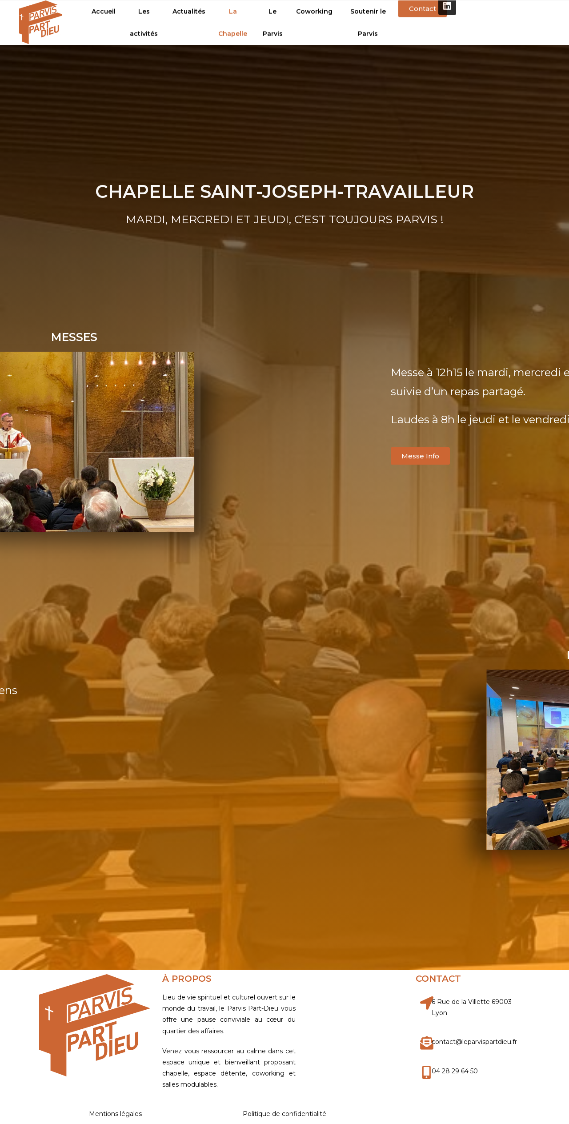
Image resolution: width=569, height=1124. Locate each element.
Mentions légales (115, 1114)
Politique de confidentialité (284, 1114)
